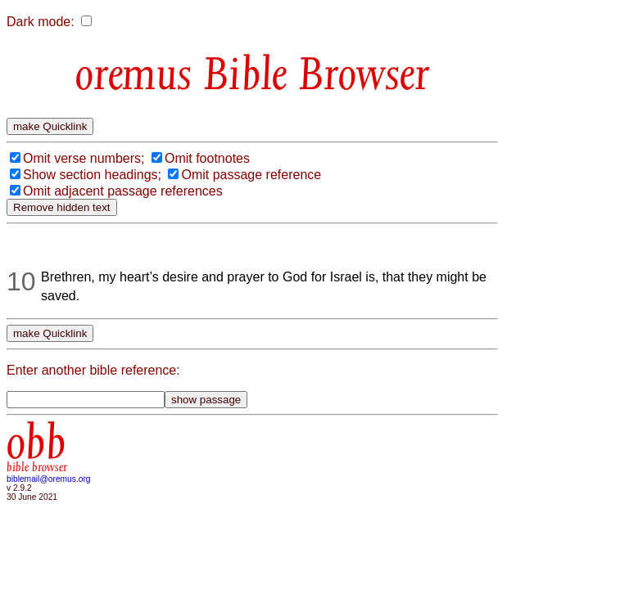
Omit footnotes (207, 158)
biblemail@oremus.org (49, 478)
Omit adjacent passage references (123, 191)
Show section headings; (92, 175)
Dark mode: (41, 22)
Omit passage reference (251, 175)
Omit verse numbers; (83, 158)
